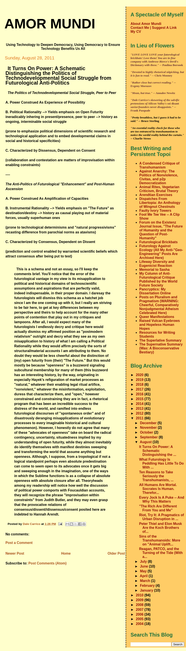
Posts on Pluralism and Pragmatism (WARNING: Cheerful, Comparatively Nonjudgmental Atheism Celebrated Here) (159, 305)
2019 (140, 380)
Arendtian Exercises (155, 195)
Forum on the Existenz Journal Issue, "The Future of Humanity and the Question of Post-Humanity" (161, 230)
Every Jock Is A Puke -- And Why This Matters (161, 499)
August (146, 442)
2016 (140, 394)
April (144, 576)
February (148, 585)
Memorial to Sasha (154, 269)
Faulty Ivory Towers (155, 210)
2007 (140, 609)
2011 (140, 418)
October (147, 432)
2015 (140, 399)
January (147, 590)
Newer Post (14, 553)
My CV (135, 31)
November (149, 427)
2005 (140, 619)
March (145, 581)
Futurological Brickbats (158, 242)
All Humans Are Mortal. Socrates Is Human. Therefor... (158, 489)
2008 (140, 605)
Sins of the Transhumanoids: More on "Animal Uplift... (159, 540)
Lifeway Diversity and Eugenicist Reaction (156, 263)
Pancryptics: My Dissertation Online (155, 291)
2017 (140, 389)
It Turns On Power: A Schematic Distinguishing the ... (157, 451)
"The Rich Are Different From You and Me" (158, 508)
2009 (140, 600)
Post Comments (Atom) (47, 563)
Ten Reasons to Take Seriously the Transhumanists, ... (156, 476)
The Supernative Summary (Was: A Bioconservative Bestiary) (161, 348)
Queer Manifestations (156, 317)
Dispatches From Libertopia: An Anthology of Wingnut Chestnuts (159, 202)
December (148, 423)
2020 (140, 375)
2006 (140, 614)
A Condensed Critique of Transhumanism (159, 165)
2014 (140, 404)
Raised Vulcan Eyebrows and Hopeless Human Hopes (159, 324)
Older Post (116, 553)
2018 (140, 384)
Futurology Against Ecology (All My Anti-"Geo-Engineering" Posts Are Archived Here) (161, 252)
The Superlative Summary (160, 340)
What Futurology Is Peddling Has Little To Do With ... (161, 463)
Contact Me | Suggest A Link (153, 28)
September (149, 437)
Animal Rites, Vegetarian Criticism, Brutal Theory (159, 189)
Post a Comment (19, 543)
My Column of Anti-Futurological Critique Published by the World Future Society (158, 279)
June (144, 566)
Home (66, 553)
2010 (140, 595)
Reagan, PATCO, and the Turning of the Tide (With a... (161, 553)
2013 (140, 408)
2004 (140, 624)
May (144, 571)
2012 (140, 413)
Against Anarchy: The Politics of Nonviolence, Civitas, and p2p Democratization (158, 177)
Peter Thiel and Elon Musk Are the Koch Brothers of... (160, 527)
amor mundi (49, 23)
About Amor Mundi (145, 24)
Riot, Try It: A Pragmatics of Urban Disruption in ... (161, 517)
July (144, 561)
